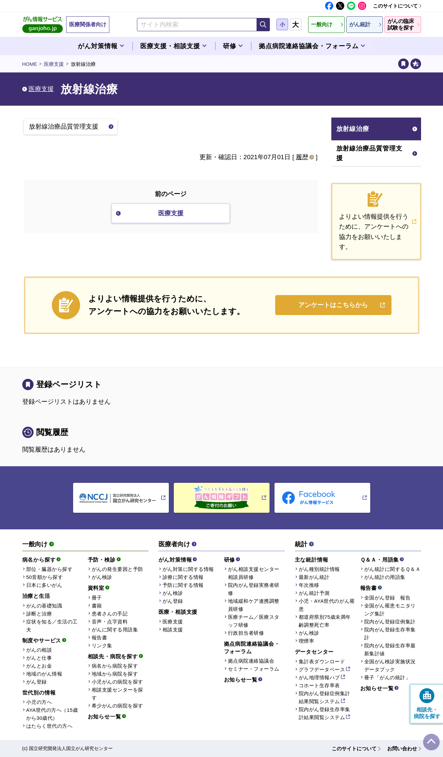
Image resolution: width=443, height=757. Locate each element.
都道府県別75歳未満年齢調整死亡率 (325, 621)
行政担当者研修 (246, 633)
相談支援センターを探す (117, 694)
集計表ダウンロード (322, 661)
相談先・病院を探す (113, 656)
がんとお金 (39, 666)
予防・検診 (102, 560)
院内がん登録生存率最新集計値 (390, 649)
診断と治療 (39, 613)
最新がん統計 (314, 577)
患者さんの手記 (110, 613)
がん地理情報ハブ (319, 677)
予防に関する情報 (183, 585)
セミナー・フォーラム (253, 669)
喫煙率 (306, 641)
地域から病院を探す (115, 674)
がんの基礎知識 (44, 605)
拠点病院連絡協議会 (251, 661)
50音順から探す (44, 577)
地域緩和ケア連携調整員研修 (253, 605)
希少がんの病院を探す (117, 705)
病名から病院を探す (115, 666)
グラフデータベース (322, 669)
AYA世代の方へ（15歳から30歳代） (52, 714)
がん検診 (102, 577)
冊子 (97, 597)
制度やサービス (41, 640)
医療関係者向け (87, 24)
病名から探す (39, 560)
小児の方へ (39, 702)
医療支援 (54, 64)
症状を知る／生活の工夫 (52, 625)
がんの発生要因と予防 (117, 569)
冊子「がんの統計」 (387, 677)
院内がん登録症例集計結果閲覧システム (324, 697)
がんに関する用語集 (115, 629)
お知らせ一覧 (104, 716)
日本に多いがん (44, 585)
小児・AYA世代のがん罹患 (327, 605)
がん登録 (36, 682)
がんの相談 (39, 650)
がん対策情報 (175, 560)
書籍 (97, 605)
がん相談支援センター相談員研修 (253, 573)
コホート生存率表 (319, 685)
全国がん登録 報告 (387, 597)
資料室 (96, 588)
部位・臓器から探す (49, 569)
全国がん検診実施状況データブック (390, 665)
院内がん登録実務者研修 (253, 589)
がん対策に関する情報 (188, 569)
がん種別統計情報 (319, 569)
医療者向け (174, 544)
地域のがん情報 (44, 674)
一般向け (35, 544)
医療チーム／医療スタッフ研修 (253, 621)
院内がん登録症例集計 (390, 621)
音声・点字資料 (110, 621)
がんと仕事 (39, 658)
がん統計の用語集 (384, 577)
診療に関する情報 (183, 577)
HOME (29, 64)
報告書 (99, 637)
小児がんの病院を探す (117, 682)
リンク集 (102, 645)
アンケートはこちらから (333, 304)
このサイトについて (395, 6)
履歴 (302, 157)
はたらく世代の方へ (49, 726)
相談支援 (173, 629)
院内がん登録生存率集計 (390, 633)
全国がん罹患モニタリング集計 (390, 609)
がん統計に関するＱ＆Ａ (392, 569)
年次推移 (309, 585)
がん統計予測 (314, 593)
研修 (229, 560)
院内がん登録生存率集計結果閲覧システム (324, 713)
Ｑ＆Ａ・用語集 (379, 560)
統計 (301, 544)
